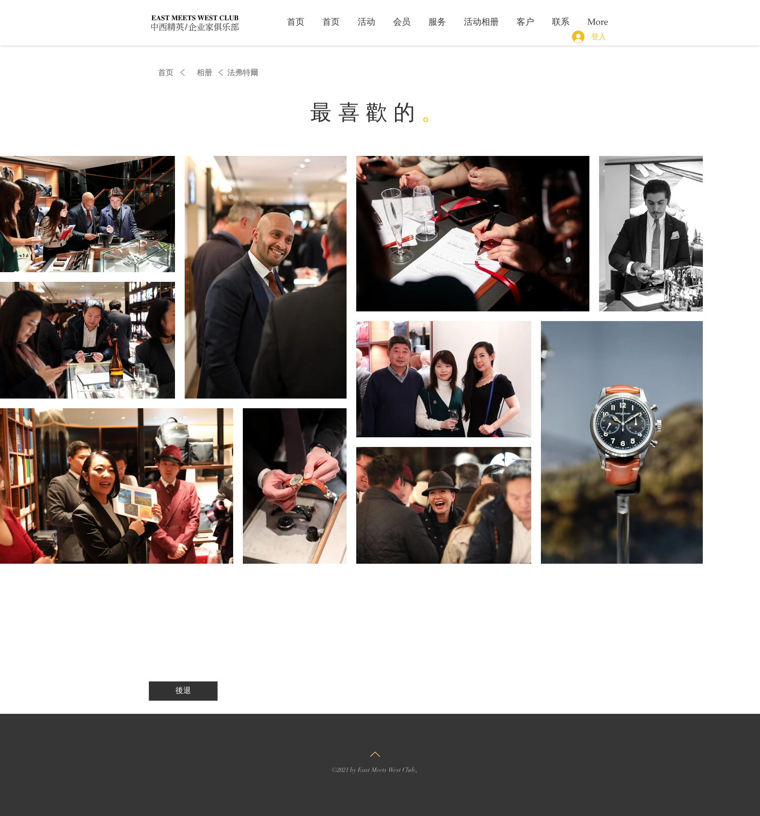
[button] (240, 72)
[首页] (163, 72)
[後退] (183, 691)
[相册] (204, 72)
